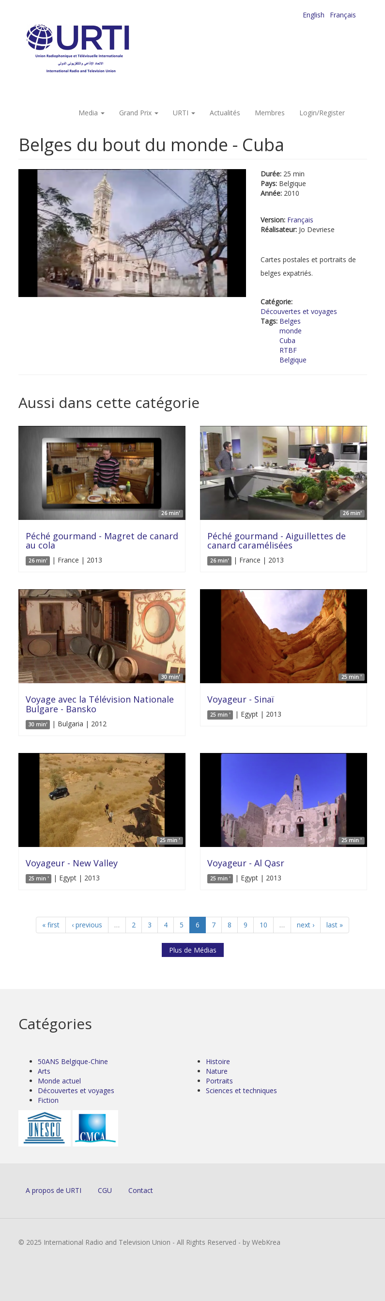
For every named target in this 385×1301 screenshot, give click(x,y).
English (313, 14)
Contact (140, 1190)
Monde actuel (59, 1080)
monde (290, 330)
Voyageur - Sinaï (240, 699)
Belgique (293, 359)
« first (51, 924)
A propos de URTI (53, 1190)
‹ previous (87, 924)
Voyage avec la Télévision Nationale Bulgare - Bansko (100, 704)
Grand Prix (138, 112)
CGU (105, 1190)
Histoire (218, 1061)
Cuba (287, 340)
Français (343, 14)
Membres (270, 112)
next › (305, 924)
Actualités (225, 112)
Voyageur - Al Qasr (245, 863)
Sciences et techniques (241, 1090)
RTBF (288, 350)
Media (91, 112)
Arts (44, 1071)
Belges (290, 321)
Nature (217, 1071)
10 (263, 924)
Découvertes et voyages (299, 311)
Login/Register (322, 112)
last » (334, 924)
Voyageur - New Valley (72, 863)
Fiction (48, 1100)
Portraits (219, 1080)
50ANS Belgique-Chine (73, 1061)
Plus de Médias (192, 950)
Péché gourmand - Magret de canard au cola (102, 540)
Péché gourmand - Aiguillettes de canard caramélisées (276, 540)
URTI (184, 112)
